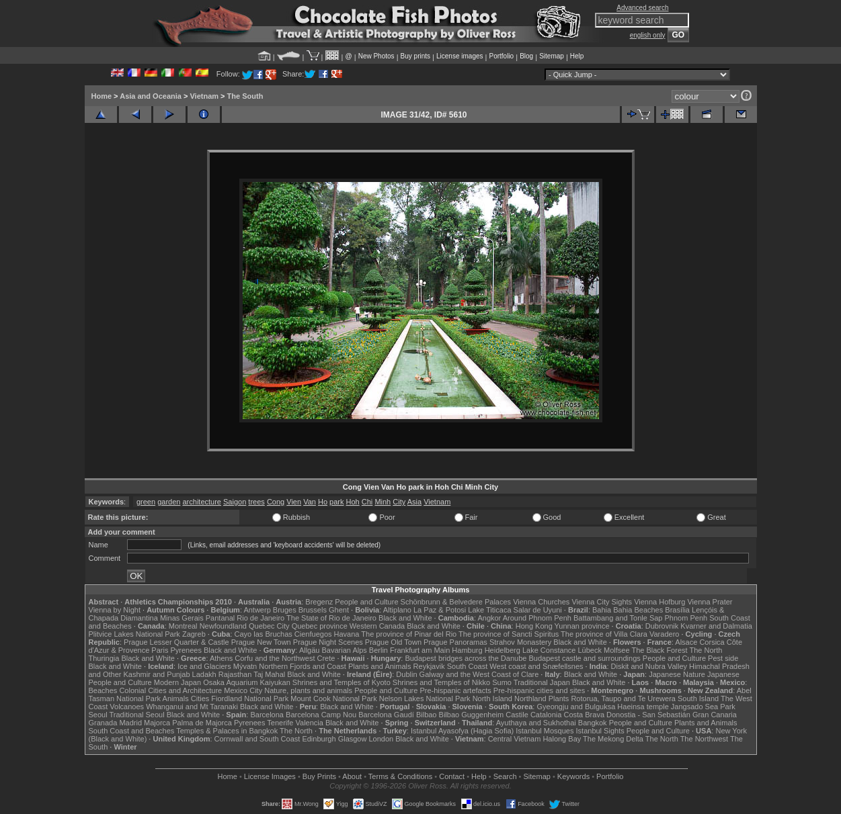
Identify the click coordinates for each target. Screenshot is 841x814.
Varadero (664, 634)
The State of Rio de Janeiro (331, 618)
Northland (530, 698)
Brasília (677, 610)
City (399, 502)
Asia (414, 502)
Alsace (686, 642)
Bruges (284, 610)
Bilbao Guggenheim (471, 715)
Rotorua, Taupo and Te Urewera (623, 698)
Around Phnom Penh (537, 618)
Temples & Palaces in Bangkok (227, 731)
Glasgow (352, 739)
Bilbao (426, 715)
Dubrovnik (662, 626)
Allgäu (309, 650)
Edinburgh (318, 739)
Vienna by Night (115, 610)
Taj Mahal (269, 674)
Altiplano (397, 610)
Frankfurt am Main (420, 650)
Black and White (405, 618)
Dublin (406, 674)
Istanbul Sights (600, 731)
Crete (326, 658)
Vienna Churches (541, 602)
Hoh (353, 502)
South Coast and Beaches (132, 731)
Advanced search (642, 7)
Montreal (183, 626)
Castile (517, 715)
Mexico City (243, 690)
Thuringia (104, 658)
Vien (293, 502)
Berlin (378, 650)
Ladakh (204, 674)
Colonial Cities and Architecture (170, 690)
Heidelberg (502, 650)
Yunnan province (582, 626)
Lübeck (589, 650)
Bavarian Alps (344, 650)
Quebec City (269, 626)
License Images (270, 776)
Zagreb (194, 634)
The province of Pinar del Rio (408, 634)
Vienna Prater (709, 602)
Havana (347, 634)
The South (245, 96)
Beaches (103, 690)
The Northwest (704, 739)
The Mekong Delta (613, 739)
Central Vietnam (514, 739)
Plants (559, 698)
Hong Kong (534, 626)
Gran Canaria (714, 715)
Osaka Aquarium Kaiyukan (246, 682)
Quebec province (320, 626)
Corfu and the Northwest (275, 658)
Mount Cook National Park (333, 698)
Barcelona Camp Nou (321, 715)
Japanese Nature (677, 674)
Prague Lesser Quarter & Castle (176, 642)
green (145, 502)
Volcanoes (127, 707)
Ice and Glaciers (204, 666)
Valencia (309, 723)
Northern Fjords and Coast (302, 666)
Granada (103, 723)
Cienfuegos (313, 634)
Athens (221, 658)
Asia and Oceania (151, 96)
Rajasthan (235, 674)
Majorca (157, 723)
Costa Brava (583, 715)
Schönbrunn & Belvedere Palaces (456, 602)
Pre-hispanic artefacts (455, 690)
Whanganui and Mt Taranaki (192, 707)
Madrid (130, 723)
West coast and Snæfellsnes (536, 666)
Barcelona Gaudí (386, 715)
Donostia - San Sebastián (648, 715)
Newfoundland (223, 626)
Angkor (489, 618)
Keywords (573, 776)
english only (648, 35)
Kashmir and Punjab (156, 674)
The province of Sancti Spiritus (508, 634)
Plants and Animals (379, 666)
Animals (176, 698)
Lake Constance (549, 650)
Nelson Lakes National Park (425, 698)
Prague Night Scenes (328, 642)
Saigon (234, 502)
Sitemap (551, 56)
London (380, 739)
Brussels (312, 610)
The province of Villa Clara (604, 634)
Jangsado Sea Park (703, 707)
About (352, 776)
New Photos (376, 56)
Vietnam (204, 96)
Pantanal (220, 618)
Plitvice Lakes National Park (134, 634)
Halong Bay (562, 739)
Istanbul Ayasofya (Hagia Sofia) (462, 731)
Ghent (339, 610)
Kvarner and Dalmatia (716, 626)
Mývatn (245, 666)
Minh (382, 502)
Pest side (723, 658)
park (336, 502)
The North (705, 650)
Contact (452, 776)
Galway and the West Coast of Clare (479, 674)
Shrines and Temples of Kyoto (341, 682)
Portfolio (501, 56)
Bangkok (592, 723)
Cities (200, 698)
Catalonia (545, 715)
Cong (275, 502)
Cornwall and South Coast (257, 739)
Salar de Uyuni (538, 610)
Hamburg (467, 650)
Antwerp (256, 610)
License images (459, 56)
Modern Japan (177, 682)
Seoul (98, 715)
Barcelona (267, 715)
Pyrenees (185, 650)
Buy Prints (319, 776)
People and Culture (366, 602)
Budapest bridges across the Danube (465, 658)
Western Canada (377, 626)
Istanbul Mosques (544, 731)
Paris (159, 650)
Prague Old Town (393, 642)
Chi (367, 502)
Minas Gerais (182, 618)
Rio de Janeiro (260, 618)
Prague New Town (261, 642)
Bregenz (319, 602)
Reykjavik (429, 666)
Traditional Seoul (137, 715)
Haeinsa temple (642, 707)
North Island (492, 698)
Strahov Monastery (520, 642)
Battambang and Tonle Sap (618, 618)
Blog (526, 56)
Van (309, 502)
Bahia (601, 610)
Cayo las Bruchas (263, 634)
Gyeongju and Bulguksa (575, 707)
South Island (698, 698)
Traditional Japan (542, 682)
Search (505, 776)
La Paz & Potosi (439, 610)
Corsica (711, 642)
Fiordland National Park (249, 698)
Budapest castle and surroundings (584, 658)
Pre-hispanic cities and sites (539, 690)
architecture (201, 502)
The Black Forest (659, 650)
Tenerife (280, 723)
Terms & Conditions (400, 776)
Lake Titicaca (489, 610)
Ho (322, 502)
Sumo (502, 682)
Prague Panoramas (455, 642)
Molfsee (617, 650)
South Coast (467, 666)
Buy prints (415, 56)
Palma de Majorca (202, 723)
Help (577, 56)
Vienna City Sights (601, 602)
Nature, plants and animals (308, 690)
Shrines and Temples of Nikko (441, 682)
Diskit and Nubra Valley (649, 666)
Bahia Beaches (638, 610)
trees (256, 502)
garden (168, 502)
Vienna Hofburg (659, 602)
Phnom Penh (686, 618)
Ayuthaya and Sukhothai (536, 723)
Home (101, 96)
